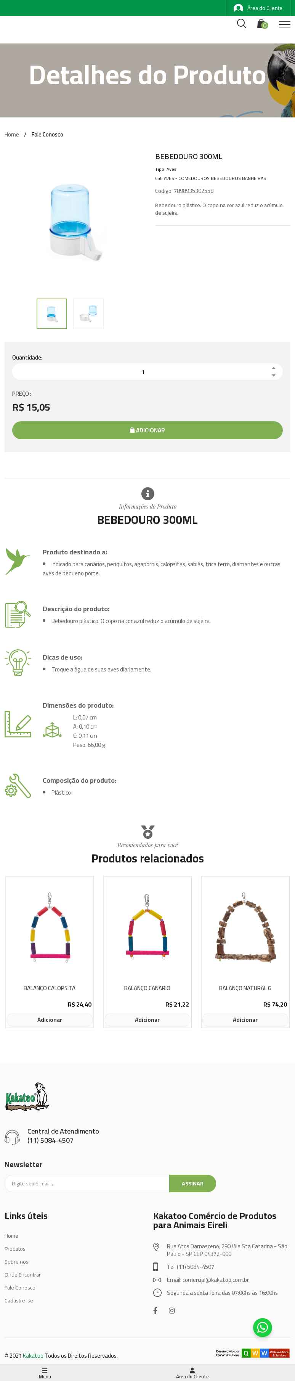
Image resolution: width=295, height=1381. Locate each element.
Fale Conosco (20, 1288)
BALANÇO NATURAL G (245, 988)
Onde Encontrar (23, 1275)
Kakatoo (33, 1355)
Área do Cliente (258, 8)
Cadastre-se (19, 1301)
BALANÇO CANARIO (147, 988)
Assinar (193, 1183)
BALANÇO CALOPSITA (49, 988)
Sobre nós (17, 1262)
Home (12, 134)
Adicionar (147, 430)
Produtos (15, 1249)
